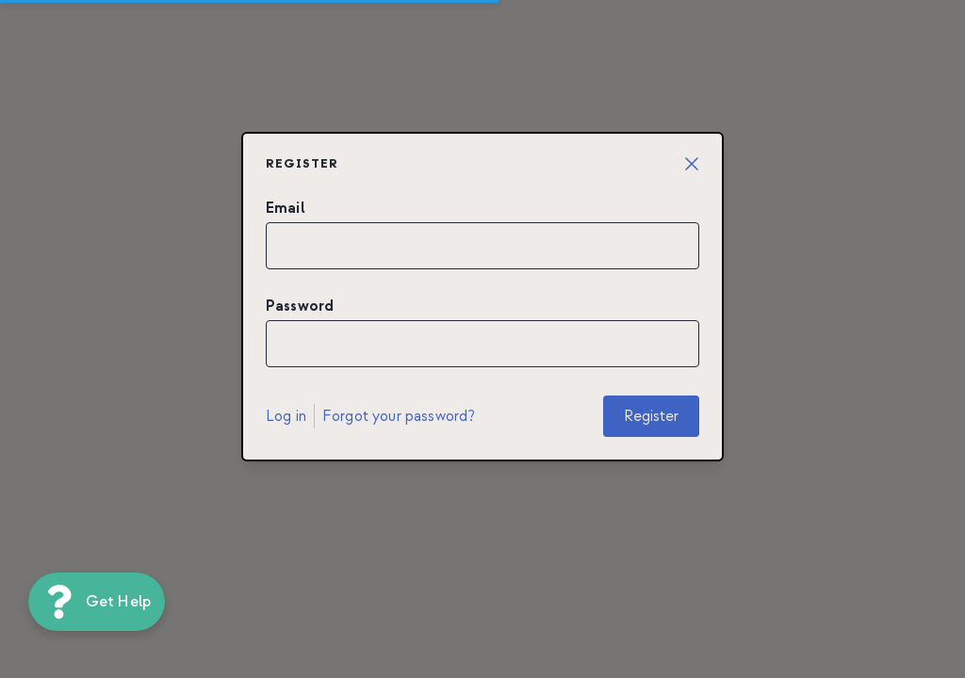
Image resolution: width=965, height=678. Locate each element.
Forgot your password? (398, 416)
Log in (286, 416)
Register (651, 416)
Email (285, 208)
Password (300, 306)
